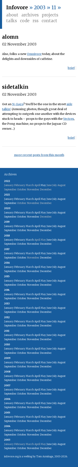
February (19, 198)
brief (71, 68)
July (54, 198)
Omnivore (34, 54)
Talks (11, 20)
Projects (50, 14)
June (49, 198)
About (12, 14)
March (30, 198)
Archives (30, 14)
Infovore (17, 7)
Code (24, 20)
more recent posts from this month (39, 155)
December (46, 230)
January (9, 198)
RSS (35, 20)
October (21, 216)
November (33, 216)
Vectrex (68, 119)
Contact (49, 20)
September (10, 203)
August (61, 198)
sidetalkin (15, 87)
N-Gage (17, 104)
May (43, 185)
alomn (10, 37)
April (37, 198)
